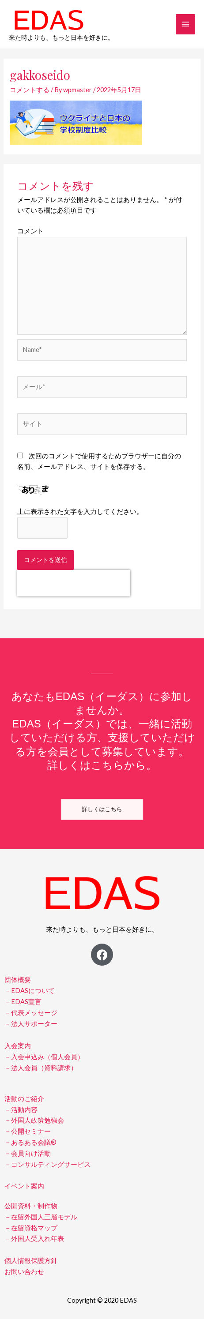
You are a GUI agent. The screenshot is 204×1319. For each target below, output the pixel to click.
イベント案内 (24, 1186)
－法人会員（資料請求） (40, 1068)
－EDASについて (29, 990)
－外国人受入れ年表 (34, 1238)
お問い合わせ (24, 1271)
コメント (30, 231)
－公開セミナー (27, 1131)
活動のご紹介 (24, 1098)
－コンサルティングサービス (47, 1164)
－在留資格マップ (30, 1228)
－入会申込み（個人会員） (44, 1056)
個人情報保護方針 (30, 1260)
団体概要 (17, 979)
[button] (102, 809)
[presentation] (73, 583)
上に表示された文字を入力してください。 (80, 511)
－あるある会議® (30, 1142)
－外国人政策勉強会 (34, 1120)
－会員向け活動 (27, 1153)
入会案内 (17, 1045)
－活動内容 (21, 1109)
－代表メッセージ (30, 1012)
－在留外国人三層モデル (40, 1217)
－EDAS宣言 (23, 1001)
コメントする (29, 90)
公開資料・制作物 (30, 1206)
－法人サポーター (30, 1023)
